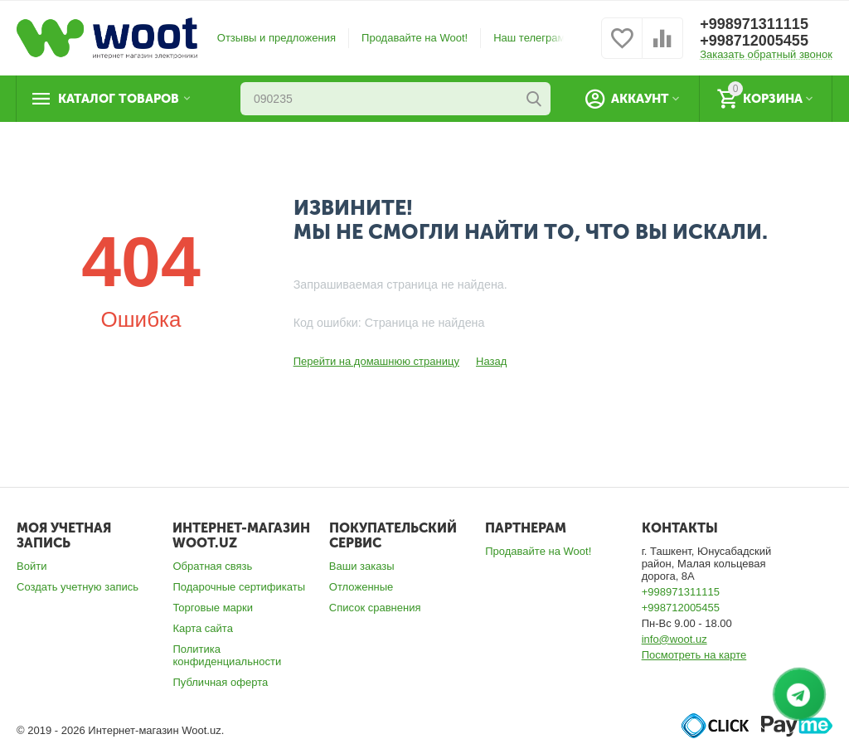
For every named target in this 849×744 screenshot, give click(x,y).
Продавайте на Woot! (414, 38)
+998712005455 (754, 40)
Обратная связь (212, 566)
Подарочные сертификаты (238, 587)
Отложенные (361, 587)
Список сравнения (375, 607)
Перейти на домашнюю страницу (376, 361)
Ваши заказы (362, 566)
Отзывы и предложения (276, 38)
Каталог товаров (118, 98)
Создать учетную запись (77, 587)
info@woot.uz (674, 639)
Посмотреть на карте (694, 655)
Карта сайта (202, 628)
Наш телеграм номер (546, 38)
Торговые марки (212, 607)
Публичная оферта (220, 682)
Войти (31, 566)
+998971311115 (754, 24)
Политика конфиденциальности (226, 655)
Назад (491, 361)
